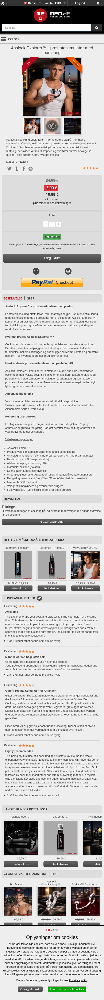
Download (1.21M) (52, 522)
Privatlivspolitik (78, 980)
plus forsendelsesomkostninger (52, 203)
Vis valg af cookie (30, 989)
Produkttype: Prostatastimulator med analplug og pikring (41, 451)
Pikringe (8, 507)
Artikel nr (11, 162)
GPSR (30, 298)
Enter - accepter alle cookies (67, 989)
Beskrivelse (13, 298)
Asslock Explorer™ (18, 448)
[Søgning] (96, 27)
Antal (52, 215)
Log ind (80, 3)
